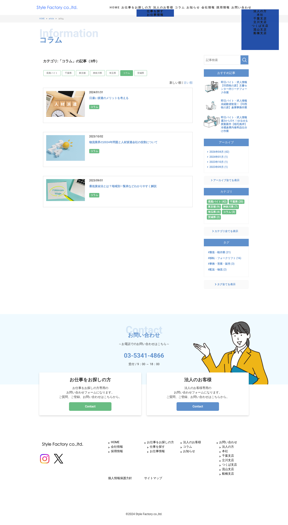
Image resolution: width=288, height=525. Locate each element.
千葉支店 (228, 455)
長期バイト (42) (217, 201)
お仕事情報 (157, 451)
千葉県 (68, 73)
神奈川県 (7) (230, 206)
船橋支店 (228, 473)
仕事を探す (157, 446)
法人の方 (228, 446)
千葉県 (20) (236, 201)
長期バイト (52, 73)
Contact (90, 406)
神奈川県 (97, 73)
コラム (126, 73)
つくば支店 (229, 464)
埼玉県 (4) (214, 211)
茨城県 (140, 73)
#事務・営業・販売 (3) (221, 263)
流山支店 (228, 469)
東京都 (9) (214, 206)
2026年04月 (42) (219, 151)
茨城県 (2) (214, 217)
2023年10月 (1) (218, 161)
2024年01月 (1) (218, 156)
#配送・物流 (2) (217, 269)
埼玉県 (112, 73)
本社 (225, 451)
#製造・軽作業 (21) (219, 252)
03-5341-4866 (144, 354)
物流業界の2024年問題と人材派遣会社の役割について (134, 142)
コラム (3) (229, 211)
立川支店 (228, 460)
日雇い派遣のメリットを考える (115, 97)
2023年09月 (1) (218, 166)
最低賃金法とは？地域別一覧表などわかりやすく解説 (134, 186)
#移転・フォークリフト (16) (224, 258)
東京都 (82, 73)
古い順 (188, 82)
